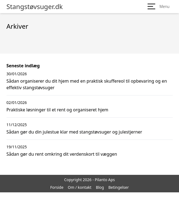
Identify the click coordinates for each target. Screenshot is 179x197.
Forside (56, 187)
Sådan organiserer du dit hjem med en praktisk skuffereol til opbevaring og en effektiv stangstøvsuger (87, 84)
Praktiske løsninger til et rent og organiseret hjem (57, 110)
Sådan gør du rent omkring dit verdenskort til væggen (62, 154)
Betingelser (118, 187)
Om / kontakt (80, 187)
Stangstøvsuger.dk (35, 6)
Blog (100, 187)
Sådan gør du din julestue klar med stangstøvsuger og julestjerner (74, 132)
